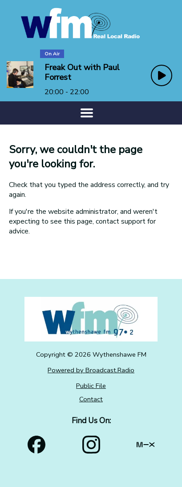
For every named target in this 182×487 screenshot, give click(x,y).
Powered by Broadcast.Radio (91, 370)
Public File (91, 385)
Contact (91, 399)
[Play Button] (161, 75)
